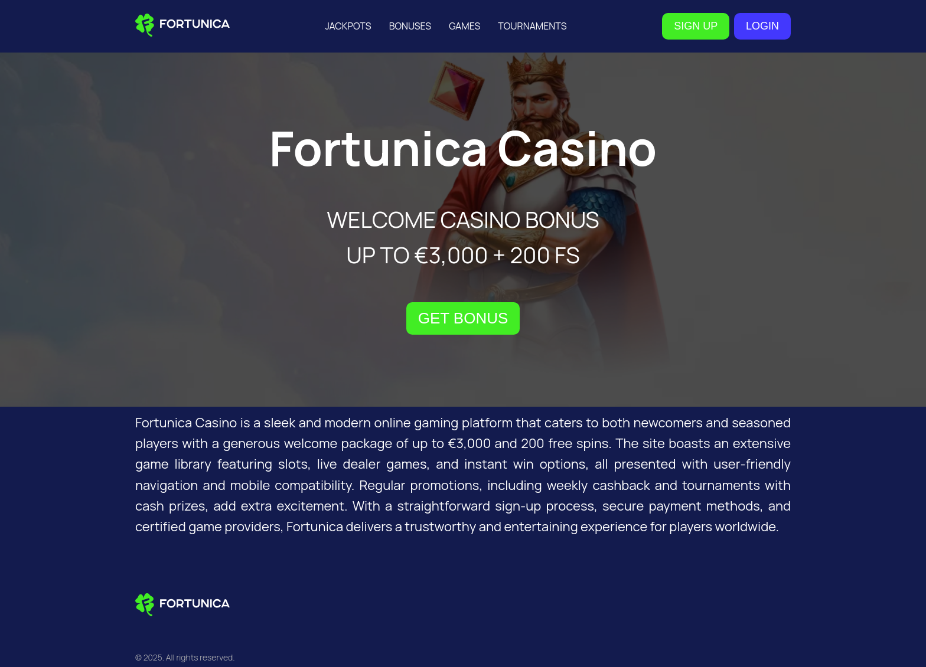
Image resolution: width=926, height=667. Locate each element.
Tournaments (532, 25)
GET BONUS (463, 318)
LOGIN (762, 26)
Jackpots (348, 25)
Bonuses (410, 25)
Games (464, 25)
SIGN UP (696, 26)
